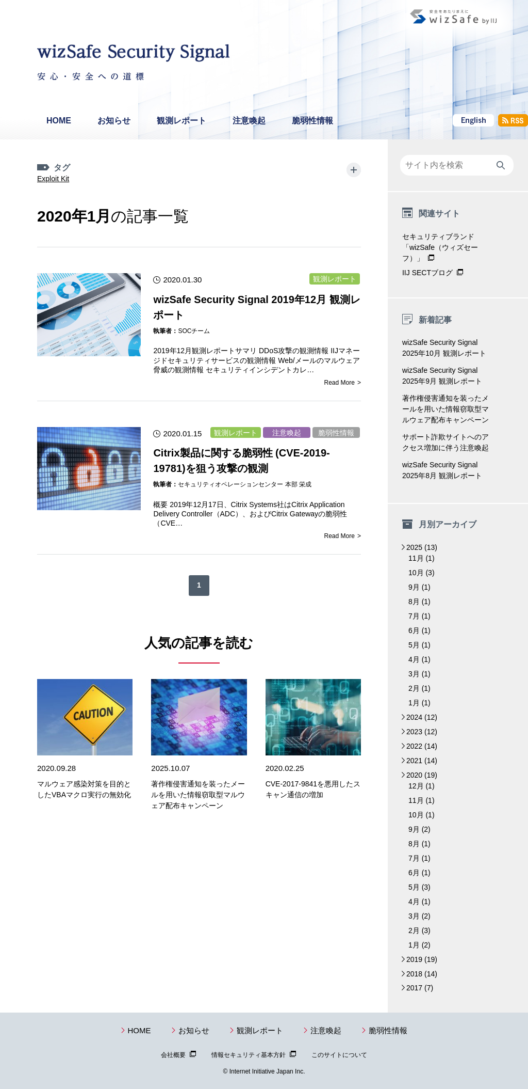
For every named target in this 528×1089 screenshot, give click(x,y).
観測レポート (181, 120)
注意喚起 (249, 120)
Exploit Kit (94, 168)
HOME (58, 120)
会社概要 (173, 1055)
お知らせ (113, 120)
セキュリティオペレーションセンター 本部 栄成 (244, 474)
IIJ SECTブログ (427, 273)
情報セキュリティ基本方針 (248, 1055)
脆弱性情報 (312, 120)
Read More (339, 372)
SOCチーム (194, 321)
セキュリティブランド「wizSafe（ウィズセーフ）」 (440, 247)
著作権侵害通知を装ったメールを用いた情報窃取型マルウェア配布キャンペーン (198, 785)
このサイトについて (339, 1055)
